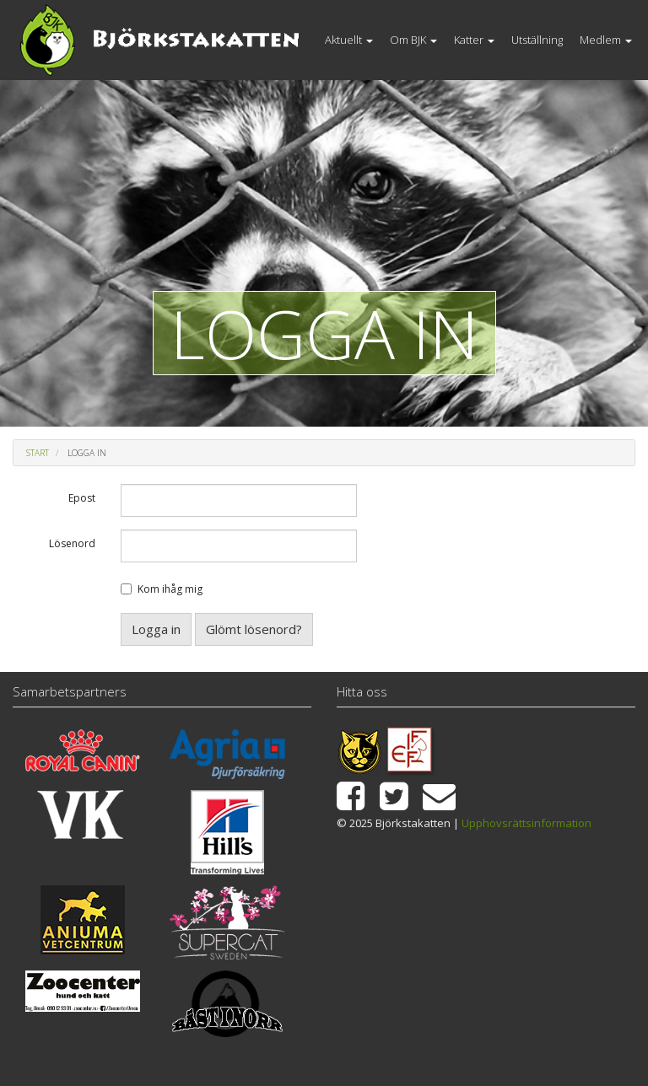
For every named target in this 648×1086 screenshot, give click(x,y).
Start (37, 453)
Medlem (606, 39)
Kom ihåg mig (170, 589)
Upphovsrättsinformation (526, 823)
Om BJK (413, 39)
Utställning (537, 39)
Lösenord (72, 543)
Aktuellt (349, 39)
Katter (474, 39)
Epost (81, 498)
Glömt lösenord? (254, 629)
